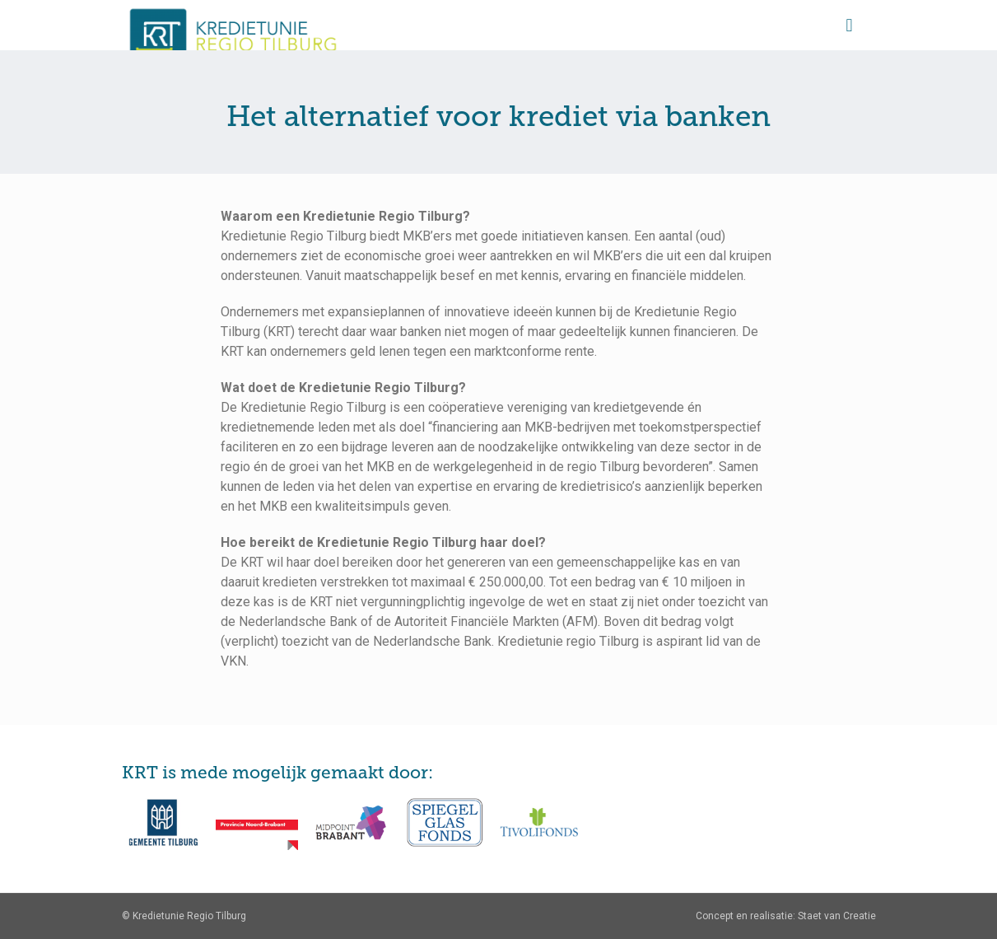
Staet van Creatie (837, 916)
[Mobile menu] (850, 25)
